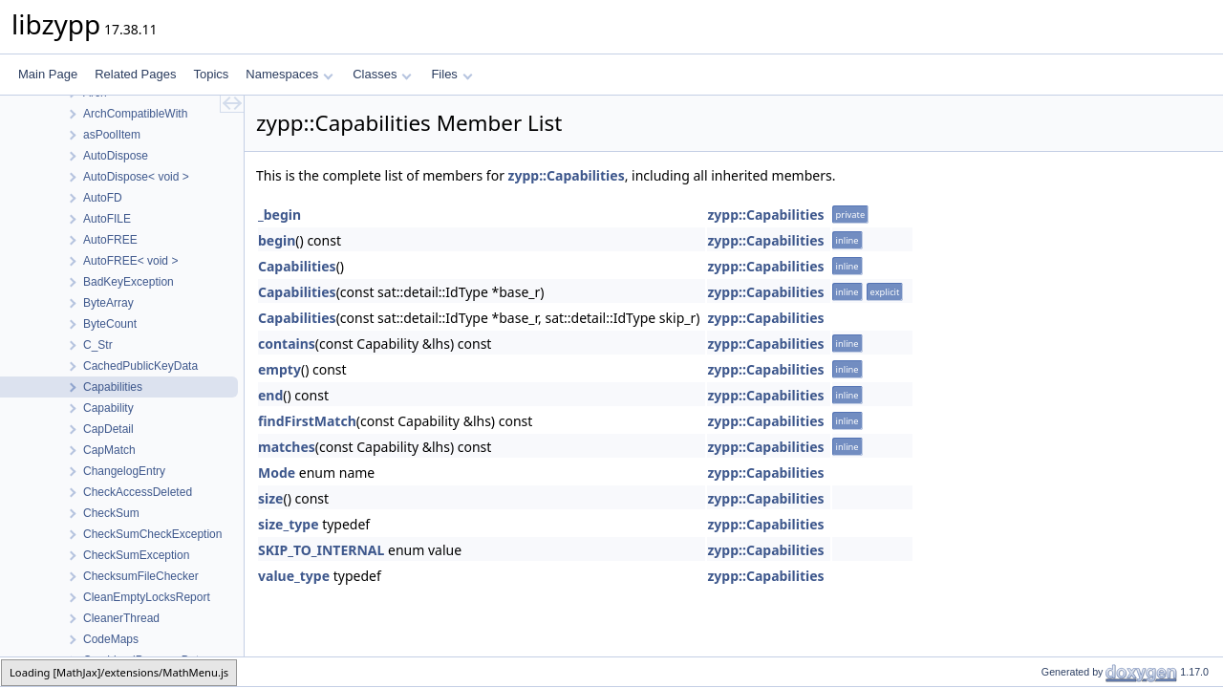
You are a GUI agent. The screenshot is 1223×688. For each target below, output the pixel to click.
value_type (294, 576)
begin (276, 240)
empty (279, 369)
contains (286, 343)
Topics (210, 74)
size (270, 498)
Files (451, 74)
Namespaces (289, 74)
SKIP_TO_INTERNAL (321, 550)
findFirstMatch (307, 421)
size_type (288, 524)
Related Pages (135, 74)
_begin (279, 214)
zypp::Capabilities (566, 175)
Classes (382, 74)
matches (286, 447)
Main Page (47, 74)
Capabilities (297, 266)
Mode (276, 472)
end (270, 395)
